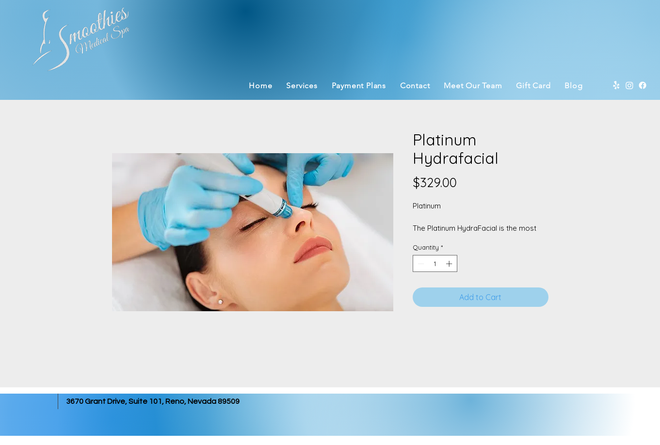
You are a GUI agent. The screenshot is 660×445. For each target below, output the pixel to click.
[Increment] (450, 263)
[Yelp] (616, 85)
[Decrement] (420, 263)
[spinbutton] (434, 263)
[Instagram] (629, 85)
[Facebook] (642, 85)
